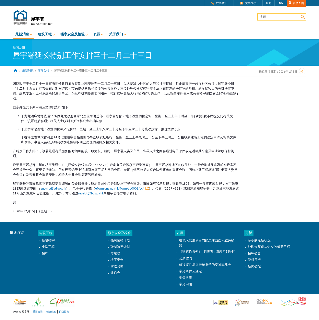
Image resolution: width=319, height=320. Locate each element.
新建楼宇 (48, 240)
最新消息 (22, 34)
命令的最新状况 (259, 240)
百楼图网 (298, 3)
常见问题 (185, 284)
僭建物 (115, 253)
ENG (280, 3)
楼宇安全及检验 (72, 34)
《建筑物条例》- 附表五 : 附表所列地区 (207, 251)
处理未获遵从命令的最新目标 (269, 247)
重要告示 (38, 311)
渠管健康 (185, 278)
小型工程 (48, 247)
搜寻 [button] (302, 17)
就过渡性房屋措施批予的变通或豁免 (205, 265)
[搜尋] (281, 17)
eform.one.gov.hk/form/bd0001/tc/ (119, 188)
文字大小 (250, 3)
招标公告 (254, 253)
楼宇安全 (116, 260)
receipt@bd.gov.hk (91, 193)
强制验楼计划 (120, 240)
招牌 (45, 253)
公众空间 (185, 258)
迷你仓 (115, 273)
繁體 (268, 3)
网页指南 (64, 311)
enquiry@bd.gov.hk (53, 188)
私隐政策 (51, 311)
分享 (302, 71)
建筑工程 (45, 34)
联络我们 (221, 3)
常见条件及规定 (190, 271)
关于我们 (116, 34)
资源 (96, 34)
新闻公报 (43, 70)
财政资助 (116, 266)
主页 (15, 70)
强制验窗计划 (120, 247)
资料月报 (254, 260)
